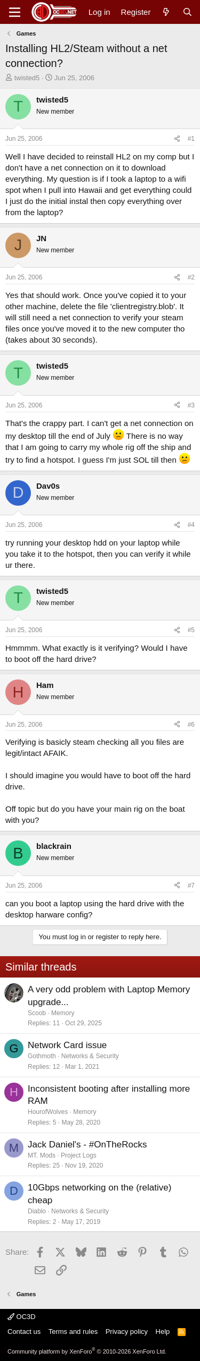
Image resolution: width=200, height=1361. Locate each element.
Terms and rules (73, 1332)
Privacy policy (127, 1332)
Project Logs (79, 1155)
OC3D (21, 1317)
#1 (191, 138)
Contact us (24, 1332)
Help (163, 1332)
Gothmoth (42, 1056)
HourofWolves (48, 1112)
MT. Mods (41, 1155)
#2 (191, 277)
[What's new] (166, 12)
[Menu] (14, 12)
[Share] (177, 139)
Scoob (37, 1013)
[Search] (187, 12)
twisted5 (27, 78)
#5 (191, 630)
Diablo (37, 1211)
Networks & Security (90, 1056)
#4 (191, 525)
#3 (191, 405)
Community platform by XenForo (86, 1351)
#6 (191, 724)
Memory (62, 1013)
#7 (191, 885)
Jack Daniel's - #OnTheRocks (87, 1144)
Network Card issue (67, 1045)
